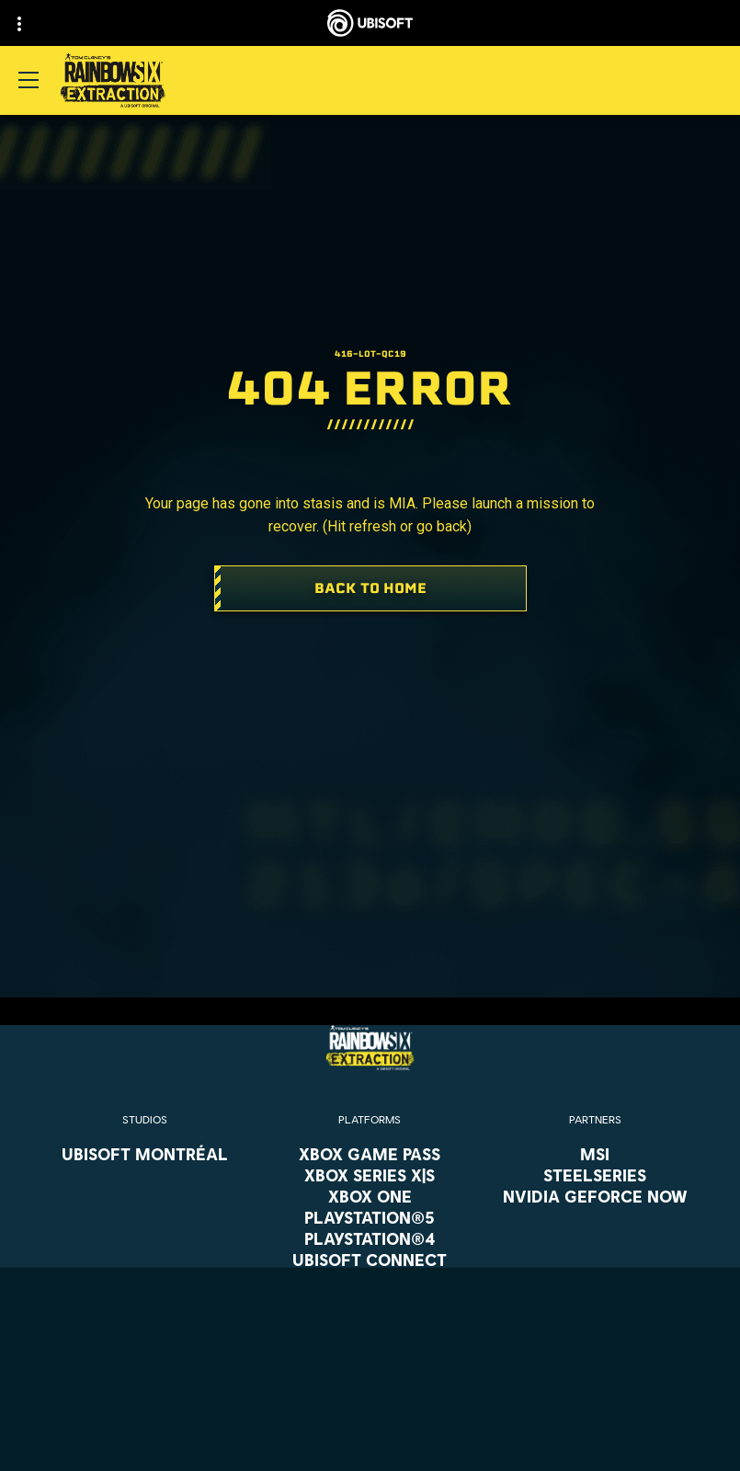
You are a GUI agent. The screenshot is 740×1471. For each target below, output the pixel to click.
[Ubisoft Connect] (370, 1259)
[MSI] (595, 1154)
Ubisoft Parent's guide (459, 1323)
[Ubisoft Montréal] (145, 1154)
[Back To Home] (370, 588)
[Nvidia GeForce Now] (595, 1196)
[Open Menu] (28, 80)
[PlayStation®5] (370, 1217)
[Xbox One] (370, 1196)
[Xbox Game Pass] (370, 1154)
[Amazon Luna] (370, 1280)
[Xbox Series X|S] (370, 1175)
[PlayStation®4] (370, 1238)
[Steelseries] (595, 1175)
